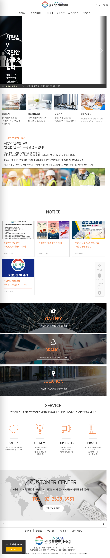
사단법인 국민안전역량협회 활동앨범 (54, 325)
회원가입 (105, 5)
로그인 (98, 5)
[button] (49, 77)
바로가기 (14, 549)
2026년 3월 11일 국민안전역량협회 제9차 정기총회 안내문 (41, 86)
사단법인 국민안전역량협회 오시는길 (54, 387)
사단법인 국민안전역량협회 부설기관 (54, 356)
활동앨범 (40, 529)
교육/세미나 (64, 529)
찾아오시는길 (78, 529)
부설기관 (52, 529)
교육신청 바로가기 (55, 507)
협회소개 (29, 529)
